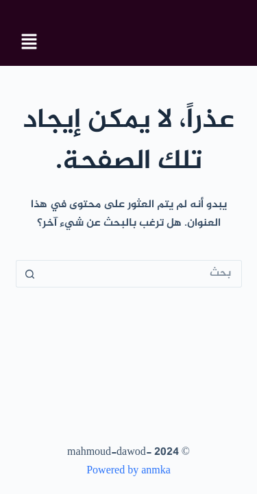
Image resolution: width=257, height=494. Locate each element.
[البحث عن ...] (142, 273)
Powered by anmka (128, 471)
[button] (29, 43)
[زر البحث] (29, 273)
